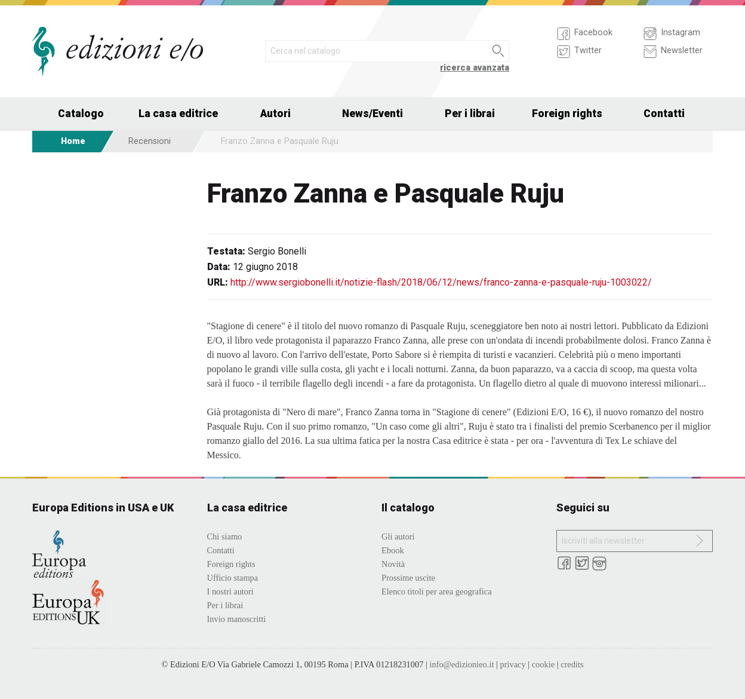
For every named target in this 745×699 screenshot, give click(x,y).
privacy (512, 664)
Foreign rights (567, 113)
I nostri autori (230, 591)
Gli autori (398, 536)
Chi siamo (224, 536)
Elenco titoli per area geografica (436, 591)
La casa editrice (178, 113)
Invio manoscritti (236, 619)
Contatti (664, 113)
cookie (543, 664)
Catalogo (81, 113)
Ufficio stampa (232, 577)
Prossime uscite (408, 577)
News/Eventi (372, 113)
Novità (393, 564)
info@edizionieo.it (461, 664)
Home (73, 141)
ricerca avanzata (474, 68)
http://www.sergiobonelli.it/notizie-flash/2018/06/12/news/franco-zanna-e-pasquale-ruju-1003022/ (441, 282)
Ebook (392, 550)
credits (572, 664)
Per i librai (470, 113)
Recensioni (149, 141)
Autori (275, 113)
